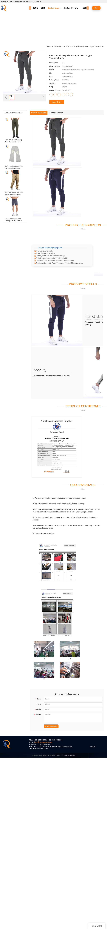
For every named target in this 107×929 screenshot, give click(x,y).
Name (38, 699)
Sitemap (92, 746)
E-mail (38, 709)
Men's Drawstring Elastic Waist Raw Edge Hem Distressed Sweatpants (14, 168)
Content (37, 714)
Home (49, 46)
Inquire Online (56, 102)
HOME (35, 8)
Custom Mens (53, 8)
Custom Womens (71, 8)
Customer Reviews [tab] (56, 113)
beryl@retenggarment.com (43, 742)
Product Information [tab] (38, 113)
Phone (38, 704)
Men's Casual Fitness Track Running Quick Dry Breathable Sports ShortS (13, 221)
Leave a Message (51, 726)
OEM (43, 8)
